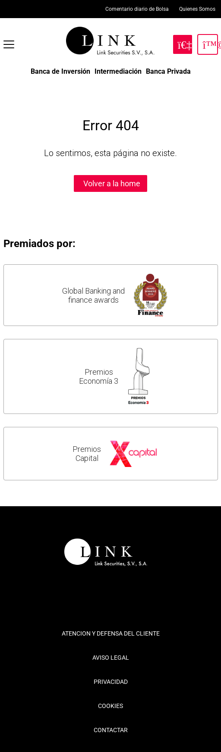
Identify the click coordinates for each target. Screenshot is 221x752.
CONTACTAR (111, 730)
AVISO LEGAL (110, 657)
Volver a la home (111, 183)
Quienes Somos (197, 9)
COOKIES (110, 705)
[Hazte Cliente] (182, 44)
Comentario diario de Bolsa (137, 9)
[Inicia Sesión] (207, 44)
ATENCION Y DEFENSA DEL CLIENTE (111, 633)
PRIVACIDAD (111, 681)
